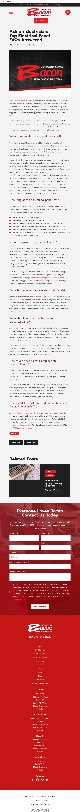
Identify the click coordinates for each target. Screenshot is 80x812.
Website (40, 709)
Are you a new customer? (19, 562)
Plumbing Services (40, 654)
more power (55, 257)
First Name (13, 533)
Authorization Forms (40, 683)
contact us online (26, 428)
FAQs (40, 668)
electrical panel (19, 101)
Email (43, 543)
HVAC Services (40, 650)
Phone (11, 543)
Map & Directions (40, 706)
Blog (40, 676)
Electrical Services (40, 657)
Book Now (40, 21)
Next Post (31, 442)
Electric (14, 433)
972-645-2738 (42, 637)
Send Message (40, 606)
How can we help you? (18, 571)
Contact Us (40, 679)
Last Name (45, 533)
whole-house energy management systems (47, 277)
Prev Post (16, 442)
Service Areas (40, 665)
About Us (40, 661)
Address (12, 552)
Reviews (40, 672)
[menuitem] (31, 804)
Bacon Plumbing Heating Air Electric (26, 413)
